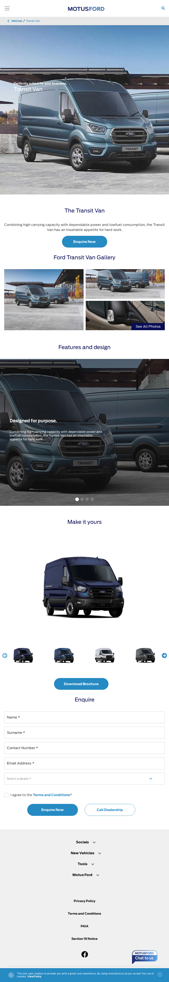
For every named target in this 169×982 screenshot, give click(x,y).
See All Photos (148, 327)
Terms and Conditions (51, 795)
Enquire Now (84, 242)
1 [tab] (77, 499)
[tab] (84, 842)
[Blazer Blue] (23, 655)
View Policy (34, 976)
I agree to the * (38, 795)
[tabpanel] (84, 109)
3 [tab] (87, 499)
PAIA (84, 926)
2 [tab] (82, 499)
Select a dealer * (19, 778)
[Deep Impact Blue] (64, 655)
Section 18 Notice (84, 938)
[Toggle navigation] (7, 8)
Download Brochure (81, 684)
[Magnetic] (145, 655)
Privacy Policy (84, 901)
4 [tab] (92, 499)
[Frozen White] (105, 655)
